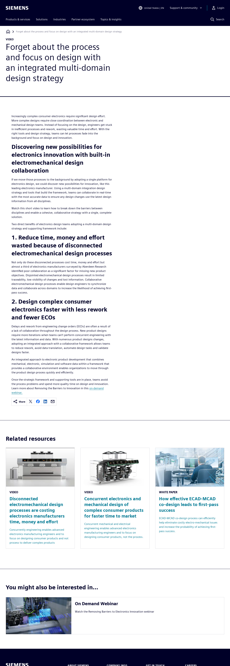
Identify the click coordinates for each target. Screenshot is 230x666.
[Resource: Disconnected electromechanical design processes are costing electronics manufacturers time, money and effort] (40, 498)
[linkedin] (45, 402)
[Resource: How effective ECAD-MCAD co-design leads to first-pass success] (189, 498)
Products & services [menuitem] (18, 19)
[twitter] (30, 402)
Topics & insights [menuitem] (110, 19)
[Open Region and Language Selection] (151, 8)
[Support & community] (186, 8)
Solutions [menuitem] (42, 19)
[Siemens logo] (17, 8)
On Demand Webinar (96, 603)
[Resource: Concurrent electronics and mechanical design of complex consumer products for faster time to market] (115, 498)
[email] (52, 402)
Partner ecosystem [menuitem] (83, 19)
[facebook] (38, 402)
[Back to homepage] (8, 31)
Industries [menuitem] (59, 19)
